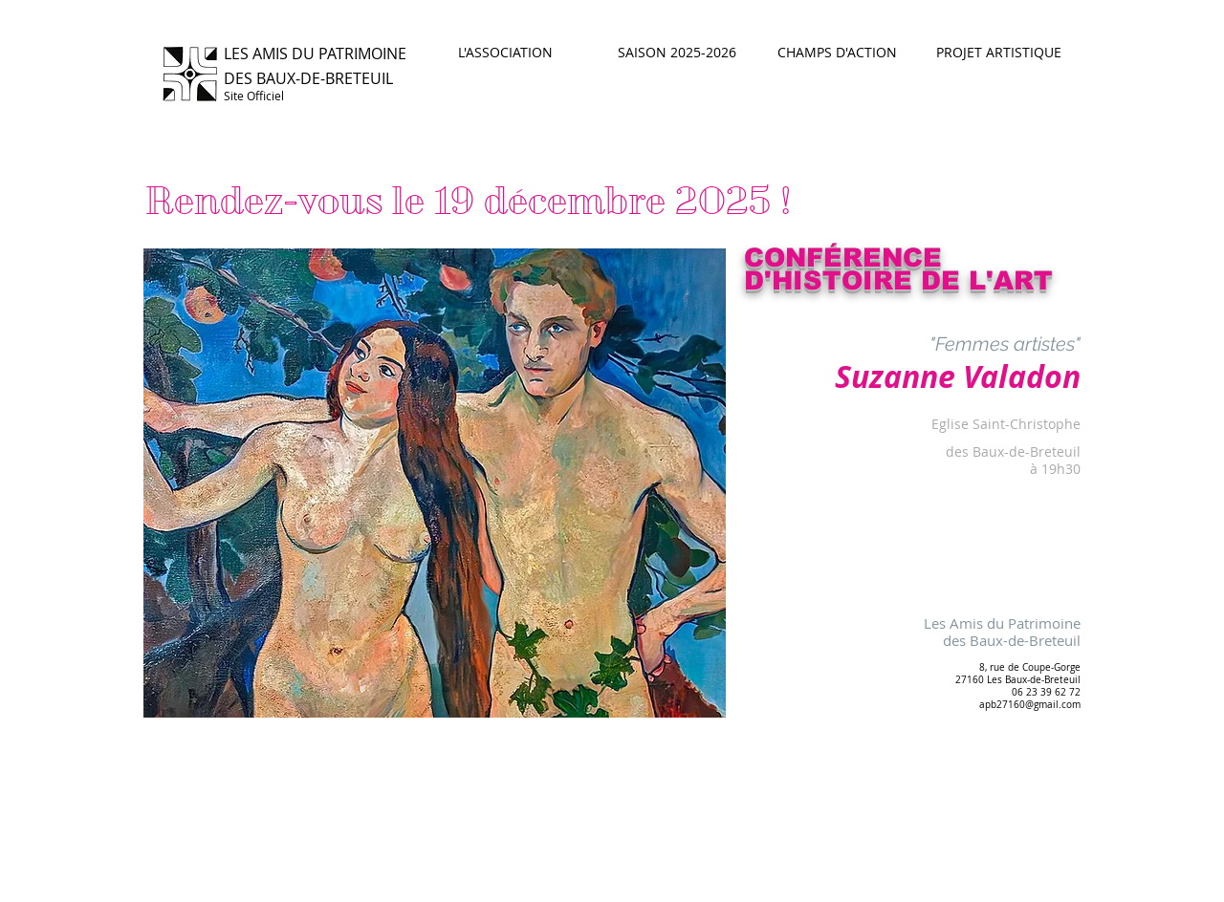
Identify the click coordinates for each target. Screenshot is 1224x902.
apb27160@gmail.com (1030, 704)
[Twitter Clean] (989, 876)
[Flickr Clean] (1031, 876)
